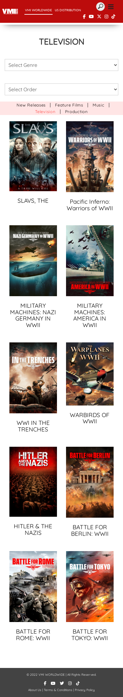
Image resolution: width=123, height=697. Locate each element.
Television (45, 111)
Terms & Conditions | (59, 690)
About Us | (36, 690)
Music (99, 104)
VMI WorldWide (38, 10)
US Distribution (68, 10)
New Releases (31, 104)
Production (76, 111)
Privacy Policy (85, 690)
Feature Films (69, 104)
